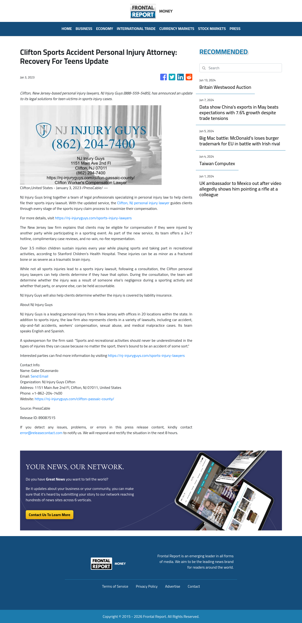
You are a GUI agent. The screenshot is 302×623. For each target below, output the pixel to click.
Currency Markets (176, 28)
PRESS (235, 28)
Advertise (172, 586)
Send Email (39, 376)
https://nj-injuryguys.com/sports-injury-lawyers (93, 217)
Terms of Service (115, 586)
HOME (67, 28)
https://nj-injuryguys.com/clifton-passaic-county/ (74, 398)
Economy (104, 28)
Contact (194, 586)
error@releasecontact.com (41, 432)
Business (84, 28)
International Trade (136, 28)
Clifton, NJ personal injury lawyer (143, 202)
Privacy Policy (147, 586)
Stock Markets (212, 28)
